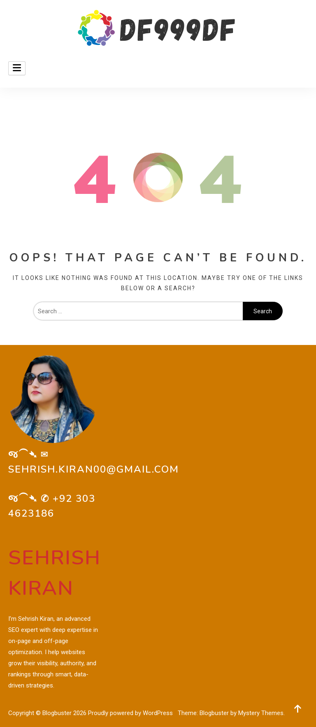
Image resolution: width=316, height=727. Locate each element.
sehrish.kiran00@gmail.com (93, 469)
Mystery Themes (260, 713)
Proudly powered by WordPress (131, 713)
